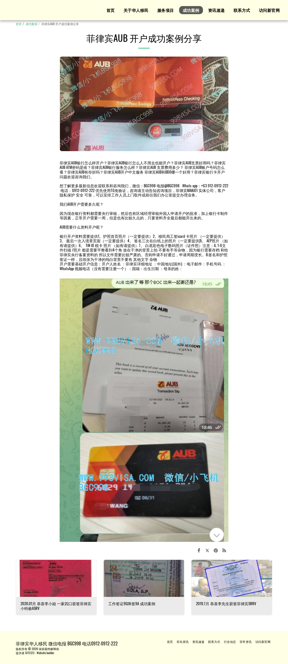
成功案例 (31, 24)
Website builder (45, 653)
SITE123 (29, 653)
